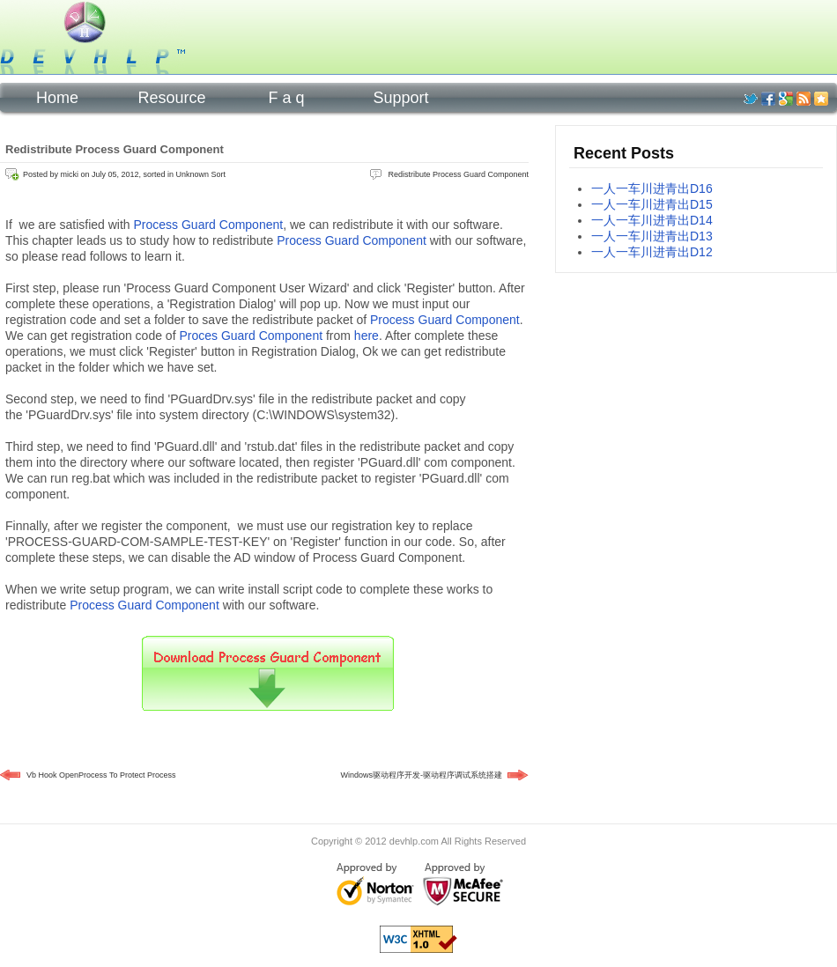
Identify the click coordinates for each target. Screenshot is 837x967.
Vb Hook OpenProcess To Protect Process (100, 775)
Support (400, 98)
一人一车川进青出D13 (652, 236)
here (366, 335)
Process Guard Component (209, 225)
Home (57, 98)
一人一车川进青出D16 (652, 188)
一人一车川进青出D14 (652, 220)
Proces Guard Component (250, 335)
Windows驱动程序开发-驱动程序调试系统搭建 (421, 775)
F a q (286, 98)
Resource (171, 98)
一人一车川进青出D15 (652, 204)
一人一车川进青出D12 (652, 252)
